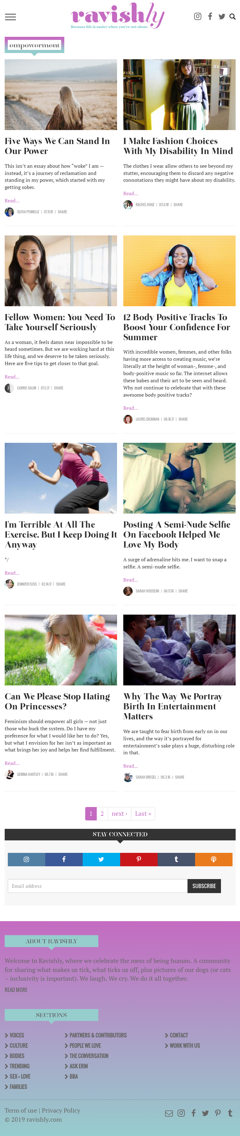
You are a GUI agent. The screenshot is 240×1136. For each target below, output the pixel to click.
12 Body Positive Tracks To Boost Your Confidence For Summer (176, 327)
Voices (17, 1035)
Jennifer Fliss (27, 584)
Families (18, 1086)
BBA (74, 1076)
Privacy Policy (61, 1110)
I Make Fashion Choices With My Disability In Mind (178, 146)
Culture (19, 1045)
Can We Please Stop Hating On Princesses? (57, 701)
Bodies (17, 1056)
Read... (12, 200)
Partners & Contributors (98, 1035)
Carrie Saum (26, 387)
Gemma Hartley (28, 774)
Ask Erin (79, 1066)
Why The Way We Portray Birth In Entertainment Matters (173, 706)
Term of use (21, 1110)
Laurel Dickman (147, 419)
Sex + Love (20, 1076)
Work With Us (185, 1045)
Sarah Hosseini (147, 590)
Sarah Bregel (146, 777)
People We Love (85, 1045)
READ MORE (16, 989)
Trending (19, 1066)
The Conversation (89, 1056)
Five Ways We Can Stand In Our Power (57, 146)
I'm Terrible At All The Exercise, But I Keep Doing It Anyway (61, 534)
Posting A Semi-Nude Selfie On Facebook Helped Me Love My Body (176, 534)
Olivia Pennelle (28, 211)
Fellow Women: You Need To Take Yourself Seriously (60, 322)
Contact (179, 1035)
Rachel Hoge (145, 204)
